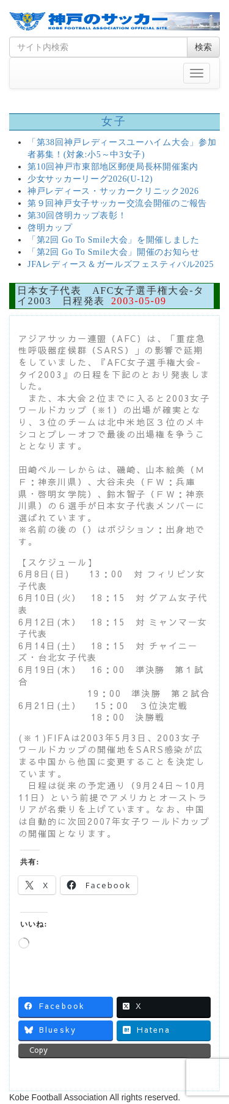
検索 (203, 47)
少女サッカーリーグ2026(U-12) (90, 178)
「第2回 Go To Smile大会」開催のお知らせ (113, 252)
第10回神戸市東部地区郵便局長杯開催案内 (112, 166)
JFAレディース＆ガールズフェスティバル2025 (120, 264)
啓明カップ (50, 227)
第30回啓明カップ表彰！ (76, 215)
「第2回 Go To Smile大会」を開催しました (113, 239)
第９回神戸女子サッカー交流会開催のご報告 (117, 203)
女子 (114, 121)
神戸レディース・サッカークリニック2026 (113, 191)
